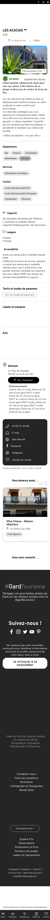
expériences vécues (34, 79)
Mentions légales (32, 873)
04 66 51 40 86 (20, 426)
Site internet (18, 439)
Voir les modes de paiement (20, 295)
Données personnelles (25, 876)
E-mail (15, 432)
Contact (37, 869)
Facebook (16, 446)
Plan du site (15, 873)
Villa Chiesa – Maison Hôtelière (19, 522)
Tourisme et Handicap (19, 869)
